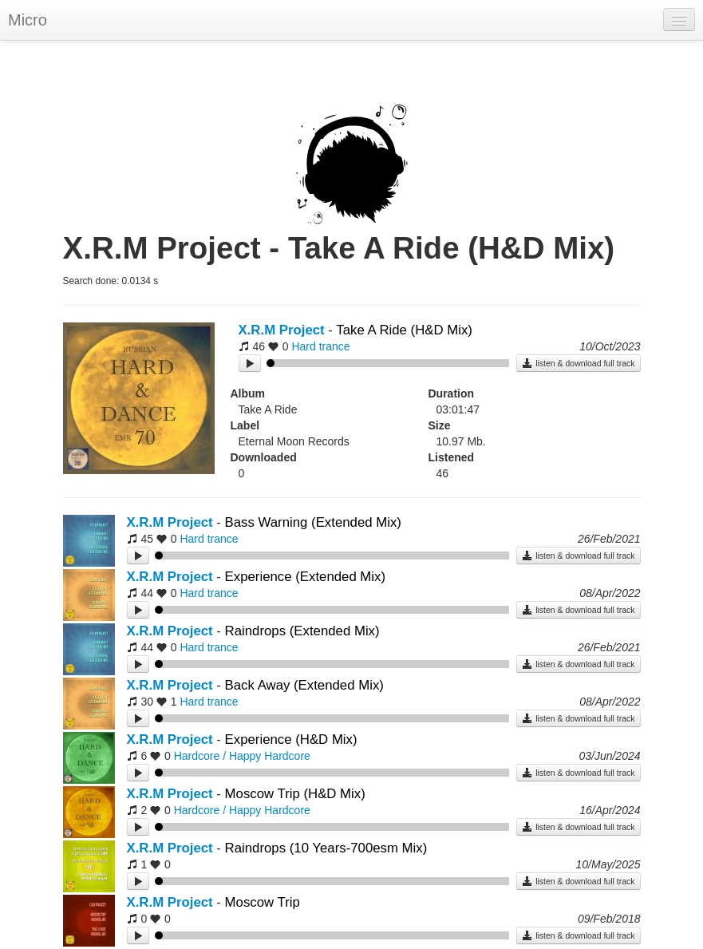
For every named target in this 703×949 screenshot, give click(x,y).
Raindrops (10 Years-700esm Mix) (326, 848)
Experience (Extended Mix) (305, 576)
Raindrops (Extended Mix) (302, 631)
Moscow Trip (262, 902)
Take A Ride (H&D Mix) (404, 330)
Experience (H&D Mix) (291, 739)
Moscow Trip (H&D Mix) (295, 793)
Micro (27, 20)
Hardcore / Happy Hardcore (242, 755)
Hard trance (320, 346)
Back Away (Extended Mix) (304, 685)
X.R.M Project (282, 330)
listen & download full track (578, 363)
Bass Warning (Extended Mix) (313, 522)
